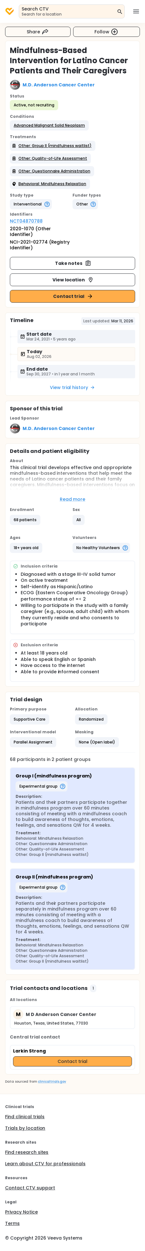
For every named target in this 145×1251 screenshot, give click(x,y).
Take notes (73, 263)
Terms (12, 1223)
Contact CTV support (30, 1188)
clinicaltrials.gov (52, 1081)
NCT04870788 (26, 221)
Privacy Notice (21, 1212)
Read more (73, 499)
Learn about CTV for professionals (45, 1163)
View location (73, 280)
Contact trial (73, 296)
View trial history (72, 387)
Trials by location (25, 1128)
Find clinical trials (25, 1116)
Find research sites (26, 1152)
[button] (49, 125)
